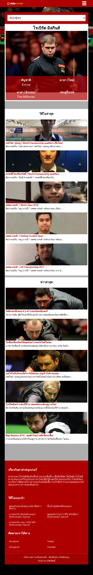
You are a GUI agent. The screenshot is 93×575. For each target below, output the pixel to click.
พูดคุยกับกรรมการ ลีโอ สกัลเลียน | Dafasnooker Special (63, 515)
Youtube (51, 546)
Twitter (50, 541)
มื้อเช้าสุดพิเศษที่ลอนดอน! (59, 506)
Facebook (14, 541)
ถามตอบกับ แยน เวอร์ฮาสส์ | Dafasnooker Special (22, 523)
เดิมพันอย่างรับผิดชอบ (58, 557)
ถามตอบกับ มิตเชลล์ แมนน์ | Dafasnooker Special (22, 515)
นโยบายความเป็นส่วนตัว (35, 557)
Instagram (14, 546)
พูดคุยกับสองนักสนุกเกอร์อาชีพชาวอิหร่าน (25, 507)
